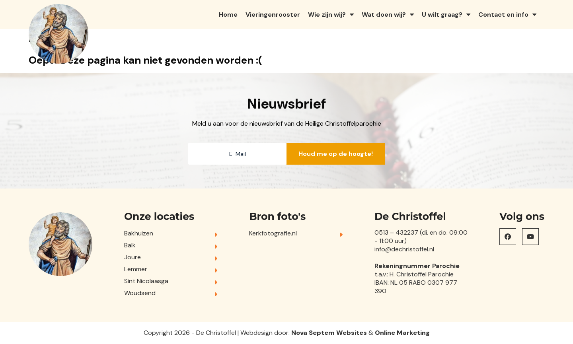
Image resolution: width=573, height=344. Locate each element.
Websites (351, 332)
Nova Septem (313, 332)
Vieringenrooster (273, 14)
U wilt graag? (442, 14)
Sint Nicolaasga (146, 281)
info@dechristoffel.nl (404, 249)
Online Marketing (402, 332)
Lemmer (135, 269)
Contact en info (503, 14)
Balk (130, 245)
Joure (132, 257)
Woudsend (140, 293)
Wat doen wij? (384, 14)
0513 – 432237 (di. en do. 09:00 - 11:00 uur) (421, 236)
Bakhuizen (138, 233)
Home (228, 14)
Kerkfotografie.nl (273, 233)
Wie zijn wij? (327, 14)
